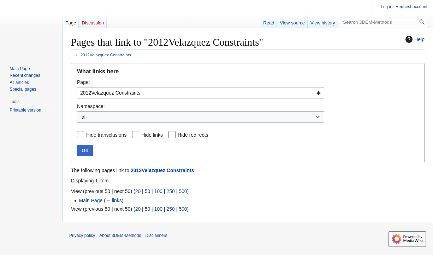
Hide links (152, 135)
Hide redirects (193, 135)
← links (114, 200)
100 (158, 191)
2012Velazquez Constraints (106, 54)
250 (170, 191)
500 (183, 191)
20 (138, 191)
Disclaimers (156, 235)
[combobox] (200, 92)
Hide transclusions (106, 135)
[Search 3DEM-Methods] (384, 22)
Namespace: (91, 106)
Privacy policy (82, 235)
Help (414, 39)
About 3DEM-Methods (120, 235)
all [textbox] (84, 117)
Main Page (90, 200)
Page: (83, 82)
